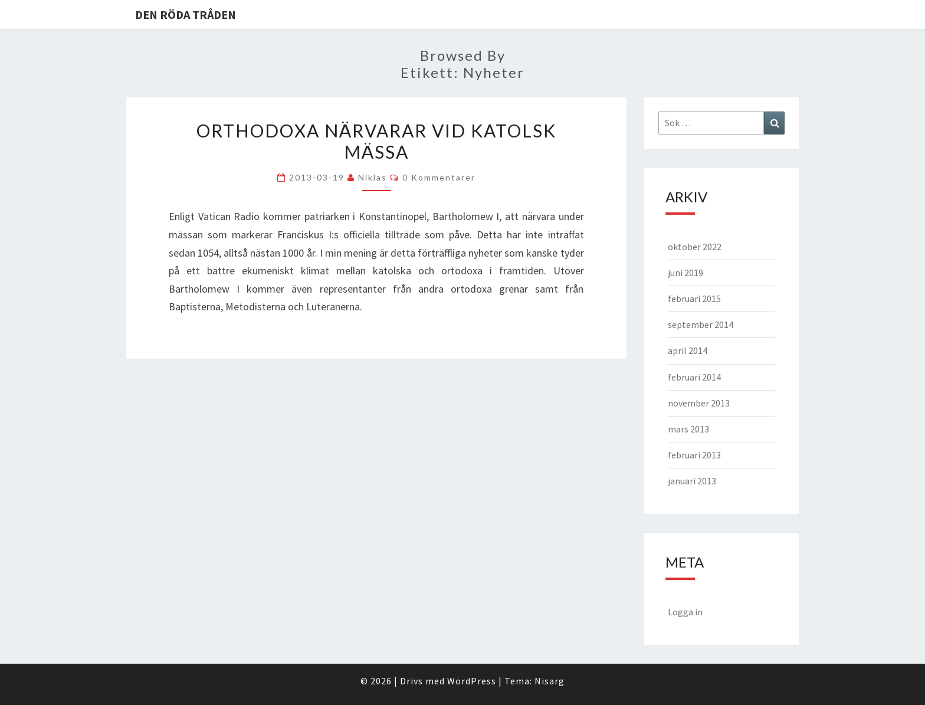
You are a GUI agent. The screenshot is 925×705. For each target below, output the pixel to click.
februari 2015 (694, 298)
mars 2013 (688, 429)
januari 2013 (692, 481)
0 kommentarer (438, 177)
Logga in (685, 612)
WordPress (471, 681)
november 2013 (699, 403)
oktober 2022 (694, 247)
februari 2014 (694, 377)
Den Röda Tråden (185, 14)
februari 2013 (694, 455)
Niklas (372, 177)
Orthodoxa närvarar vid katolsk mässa (376, 141)
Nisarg (549, 681)
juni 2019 (685, 272)
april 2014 (687, 350)
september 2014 (700, 324)
